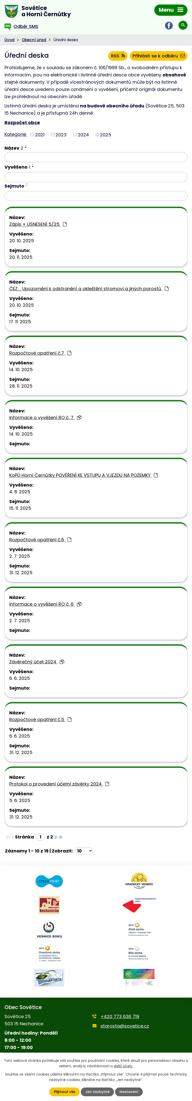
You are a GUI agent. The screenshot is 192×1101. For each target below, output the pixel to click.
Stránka (24, 837)
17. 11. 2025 (20, 321)
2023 (61, 134)
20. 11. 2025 (20, 257)
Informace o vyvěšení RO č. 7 (45, 417)
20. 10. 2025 (21, 241)
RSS (118, 56)
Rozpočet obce (22, 122)
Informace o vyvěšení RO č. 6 (45, 604)
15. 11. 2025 (20, 508)
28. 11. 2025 (20, 386)
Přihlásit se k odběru (158, 56)
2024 (83, 134)
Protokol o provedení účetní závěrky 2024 (59, 784)
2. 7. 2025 (19, 556)
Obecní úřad (34, 39)
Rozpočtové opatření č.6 (40, 540)
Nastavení (129, 1091)
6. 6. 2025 (19, 678)
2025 (105, 134)
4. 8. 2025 (19, 492)
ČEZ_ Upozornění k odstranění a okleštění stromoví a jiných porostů (88, 288)
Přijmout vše (64, 1091)
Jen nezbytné (97, 1091)
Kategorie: (15, 134)
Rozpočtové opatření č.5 (40, 719)
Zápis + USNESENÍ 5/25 (38, 224)
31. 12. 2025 (20, 572)
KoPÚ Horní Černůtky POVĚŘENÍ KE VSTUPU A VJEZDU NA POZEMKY (83, 475)
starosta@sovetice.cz (124, 1026)
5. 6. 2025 (19, 800)
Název (13, 148)
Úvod (9, 39)
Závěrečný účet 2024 (36, 662)
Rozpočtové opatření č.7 (40, 353)
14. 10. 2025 (21, 369)
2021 (39, 134)
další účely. (123, 1066)
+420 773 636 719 (119, 1016)
